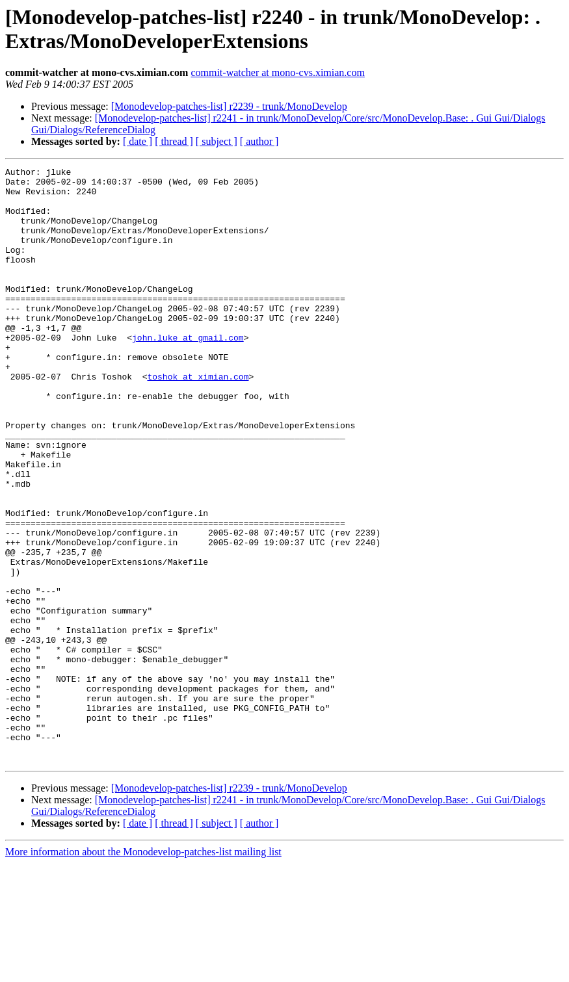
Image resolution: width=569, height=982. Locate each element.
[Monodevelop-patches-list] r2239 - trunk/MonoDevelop (229, 106)
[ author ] (259, 141)
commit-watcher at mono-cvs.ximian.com (277, 72)
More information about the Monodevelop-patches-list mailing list (143, 970)
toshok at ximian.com (197, 419)
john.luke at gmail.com (188, 372)
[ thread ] (174, 141)
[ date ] (137, 141)
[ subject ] (216, 141)
